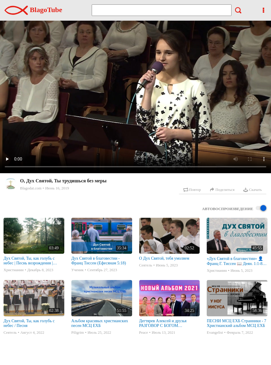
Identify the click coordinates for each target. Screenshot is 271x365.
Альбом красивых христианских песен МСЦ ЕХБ (99, 323)
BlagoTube (33, 10)
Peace (143, 332)
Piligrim (77, 332)
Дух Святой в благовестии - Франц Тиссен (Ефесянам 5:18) (98, 260)
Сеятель (145, 265)
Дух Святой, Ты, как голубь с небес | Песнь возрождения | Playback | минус (29, 261)
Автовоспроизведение (234, 208)
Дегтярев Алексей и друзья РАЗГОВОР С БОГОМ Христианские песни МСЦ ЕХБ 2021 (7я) (167, 323)
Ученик (77, 270)
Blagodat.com (31, 188)
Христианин (14, 270)
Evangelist (215, 332)
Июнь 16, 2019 (57, 188)
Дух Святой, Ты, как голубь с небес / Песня (29, 323)
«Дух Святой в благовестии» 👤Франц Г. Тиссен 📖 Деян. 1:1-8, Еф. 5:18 (235, 261)
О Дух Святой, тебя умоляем (164, 258)
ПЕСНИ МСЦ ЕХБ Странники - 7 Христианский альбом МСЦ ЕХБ (236, 323)
